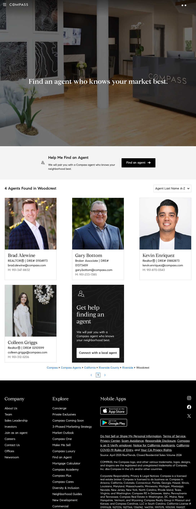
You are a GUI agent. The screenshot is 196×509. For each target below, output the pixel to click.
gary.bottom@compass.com (93, 270)
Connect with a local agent (98, 353)
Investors (11, 426)
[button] (4, 4)
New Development (64, 500)
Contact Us (12, 445)
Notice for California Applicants (154, 445)
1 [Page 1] (98, 375)
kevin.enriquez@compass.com (163, 265)
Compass (52, 367)
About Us (11, 408)
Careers (10, 439)
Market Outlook (63, 433)
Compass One (62, 439)
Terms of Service (174, 436)
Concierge (59, 408)
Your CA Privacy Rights (156, 450)
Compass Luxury (63, 451)
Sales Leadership (16, 420)
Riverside (127, 367)
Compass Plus (61, 475)
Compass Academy (65, 469)
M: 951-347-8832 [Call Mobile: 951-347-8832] (19, 270)
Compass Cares (63, 482)
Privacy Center (110, 441)
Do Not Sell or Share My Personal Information (130, 436)
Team (8, 414)
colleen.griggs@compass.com (27, 352)
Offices (9, 451)
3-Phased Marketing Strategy (72, 426)
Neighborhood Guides (67, 494)
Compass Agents (71, 367)
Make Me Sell (61, 445)
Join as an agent (16, 433)
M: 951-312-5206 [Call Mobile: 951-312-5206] (18, 357)
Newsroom (12, 457)
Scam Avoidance (133, 441)
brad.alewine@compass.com (27, 265)
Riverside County (109, 367)
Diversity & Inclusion (65, 488)
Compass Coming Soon (68, 420)
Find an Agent (62, 457)
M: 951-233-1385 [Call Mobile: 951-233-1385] (86, 274)
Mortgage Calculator (66, 463)
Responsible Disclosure (160, 441)
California (90, 367)
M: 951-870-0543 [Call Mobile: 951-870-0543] (154, 270)
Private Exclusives (64, 414)
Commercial (60, 506)
